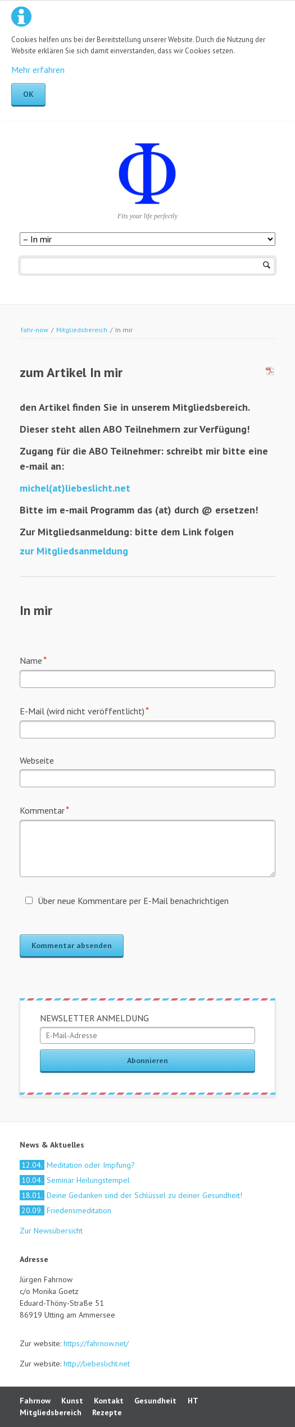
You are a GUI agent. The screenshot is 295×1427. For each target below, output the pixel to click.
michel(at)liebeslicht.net (75, 487)
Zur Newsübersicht (51, 1231)
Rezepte (107, 1412)
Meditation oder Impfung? (77, 1165)
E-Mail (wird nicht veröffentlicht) (84, 710)
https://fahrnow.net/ (96, 1343)
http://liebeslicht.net (95, 1364)
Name (40, 660)
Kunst (72, 1401)
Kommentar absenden (71, 945)
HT (193, 1401)
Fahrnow (35, 1401)
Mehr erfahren (38, 69)
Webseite (37, 760)
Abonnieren (147, 1061)
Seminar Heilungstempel (75, 1180)
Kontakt (109, 1401)
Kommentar (44, 809)
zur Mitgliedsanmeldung (74, 550)
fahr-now (34, 329)
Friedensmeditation (65, 1210)
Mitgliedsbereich (81, 329)
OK (28, 94)
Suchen (266, 266)
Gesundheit (155, 1401)
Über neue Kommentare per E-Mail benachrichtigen (133, 900)
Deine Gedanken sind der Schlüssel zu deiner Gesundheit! (131, 1195)
